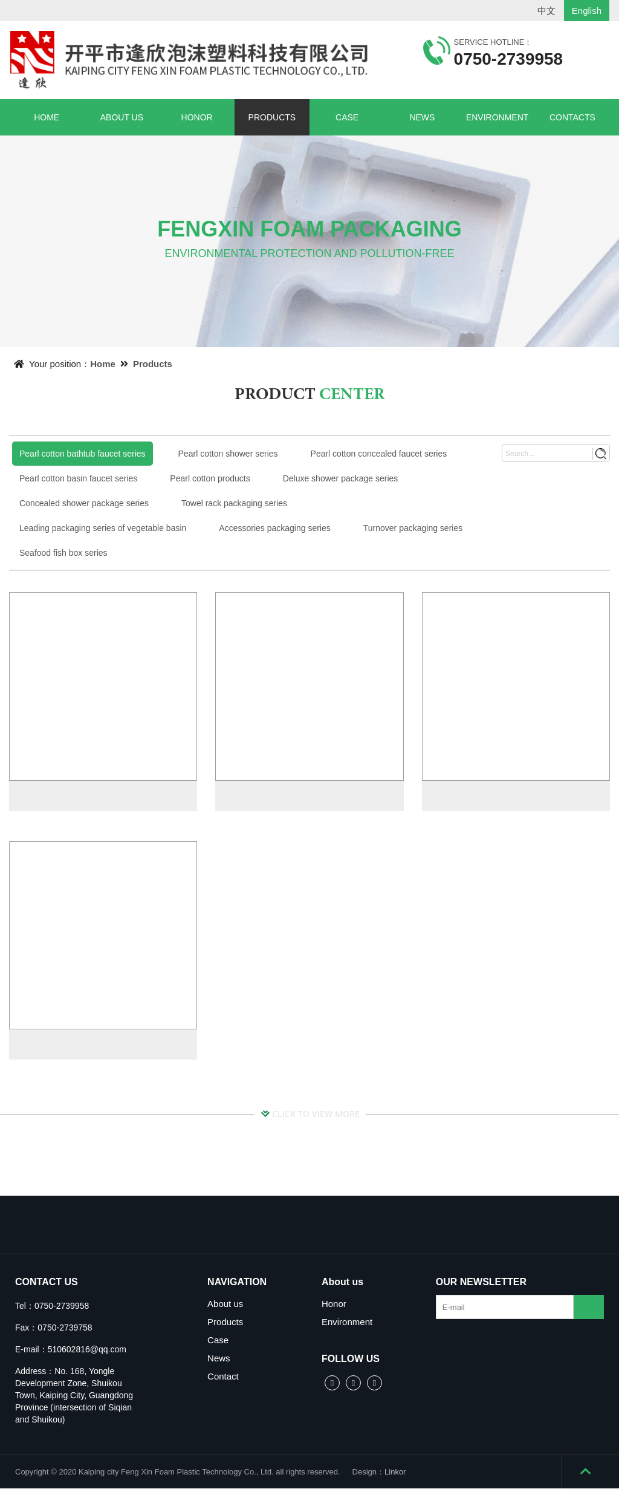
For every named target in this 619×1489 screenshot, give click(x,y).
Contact (223, 1377)
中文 (546, 10)
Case (217, 1340)
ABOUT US (121, 117)
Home (102, 364)
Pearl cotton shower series (228, 453)
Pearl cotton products (210, 478)
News (218, 1359)
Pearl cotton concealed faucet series (379, 453)
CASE (346, 117)
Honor (334, 1304)
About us (225, 1304)
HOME (46, 117)
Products (152, 364)
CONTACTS (572, 117)
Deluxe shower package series (340, 478)
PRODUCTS (272, 117)
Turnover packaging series (412, 528)
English (586, 10)
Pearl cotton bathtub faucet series (82, 453)
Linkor (395, 1472)
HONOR (197, 117)
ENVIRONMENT (497, 117)
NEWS (422, 117)
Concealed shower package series (84, 503)
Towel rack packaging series (234, 503)
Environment (347, 1322)
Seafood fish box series (63, 553)
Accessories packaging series (274, 528)
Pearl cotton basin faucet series (78, 478)
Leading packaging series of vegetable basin (102, 528)
